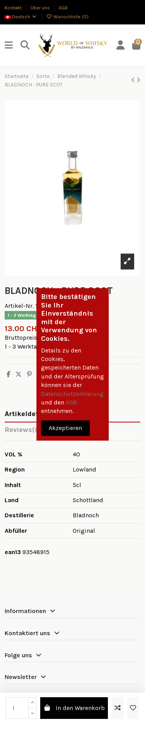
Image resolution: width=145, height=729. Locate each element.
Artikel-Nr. (19, 305)
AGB (63, 7)
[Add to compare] (117, 708)
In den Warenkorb (74, 708)
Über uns (41, 7)
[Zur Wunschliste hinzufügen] (133, 708)
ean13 (13, 552)
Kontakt (14, 7)
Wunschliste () (67, 16)
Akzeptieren (65, 428)
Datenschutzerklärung (72, 393)
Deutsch (21, 16)
